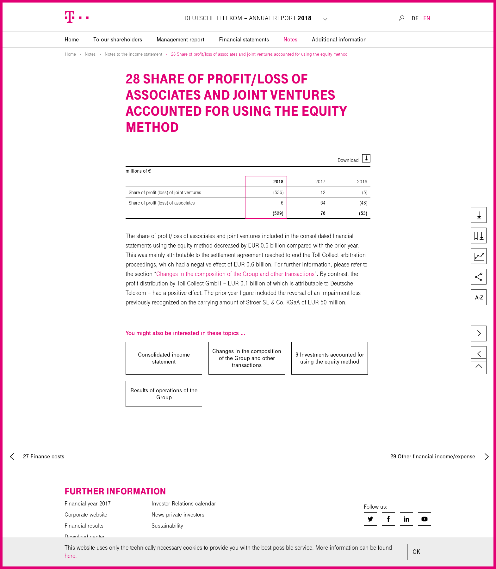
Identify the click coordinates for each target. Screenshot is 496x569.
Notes (290, 39)
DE (415, 18)
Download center (85, 536)
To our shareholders (117, 39)
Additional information (339, 39)
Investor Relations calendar (184, 503)
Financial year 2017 (88, 503)
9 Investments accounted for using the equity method (329, 358)
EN (426, 18)
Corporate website (86, 514)
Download (348, 160)
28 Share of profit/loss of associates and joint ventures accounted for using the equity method (259, 54)
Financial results (84, 525)
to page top (479, 366)
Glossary (481, 297)
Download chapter (481, 236)
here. (71, 556)
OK (416, 551)
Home (70, 54)
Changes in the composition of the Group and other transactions (235, 274)
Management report (180, 39)
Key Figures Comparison (481, 256)
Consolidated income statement (164, 358)
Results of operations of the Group (163, 394)
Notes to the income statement (133, 54)
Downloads (481, 215)
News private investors (178, 514)
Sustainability (167, 525)
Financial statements (244, 39)
